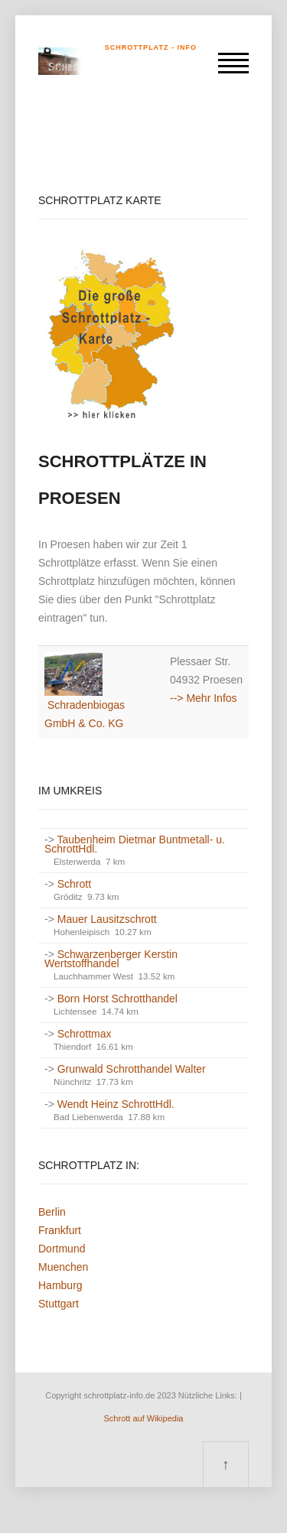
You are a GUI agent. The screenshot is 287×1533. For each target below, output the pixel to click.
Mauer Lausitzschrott (107, 919)
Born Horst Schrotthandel (117, 998)
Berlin (52, 1212)
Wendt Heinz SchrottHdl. (115, 1104)
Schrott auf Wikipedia (144, 1418)
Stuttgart (58, 1304)
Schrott (74, 884)
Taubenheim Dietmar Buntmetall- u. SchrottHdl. (134, 844)
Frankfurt (59, 1230)
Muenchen (63, 1267)
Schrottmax (84, 1034)
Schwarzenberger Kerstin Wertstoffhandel (111, 958)
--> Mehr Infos (203, 698)
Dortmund (61, 1248)
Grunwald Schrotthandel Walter (131, 1069)
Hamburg (60, 1285)
